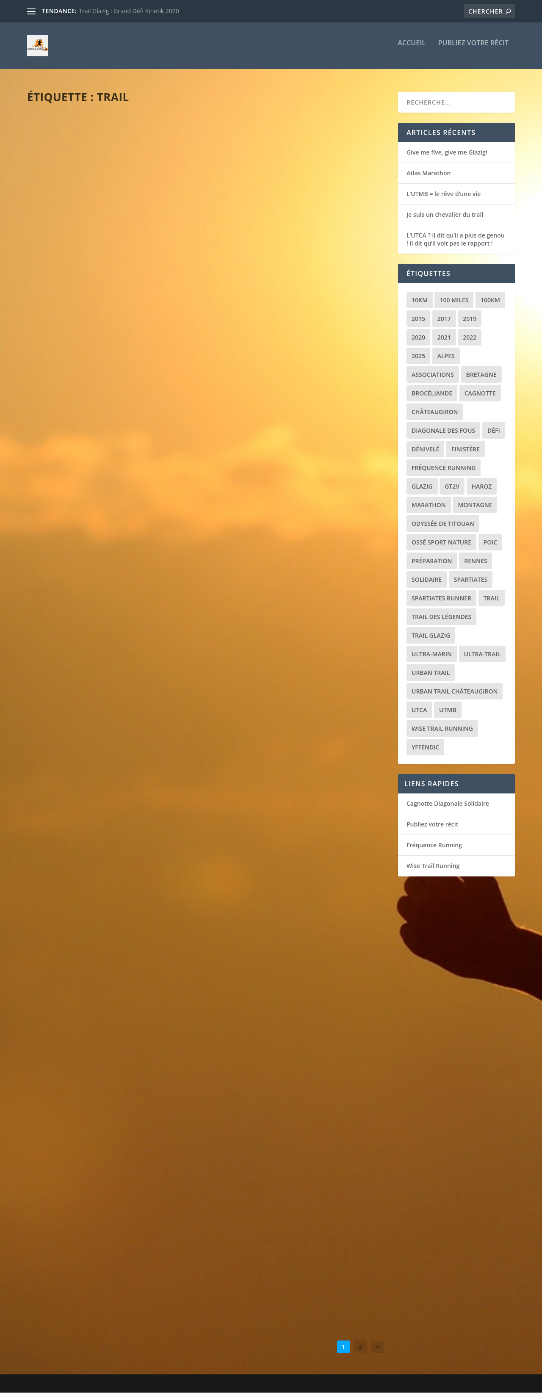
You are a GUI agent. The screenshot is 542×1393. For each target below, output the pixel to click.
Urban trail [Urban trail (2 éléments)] (431, 673)
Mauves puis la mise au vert (275, 1033)
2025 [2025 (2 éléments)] (418, 356)
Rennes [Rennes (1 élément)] (475, 561)
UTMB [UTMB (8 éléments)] (447, 710)
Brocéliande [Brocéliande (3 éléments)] (432, 393)
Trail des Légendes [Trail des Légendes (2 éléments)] (441, 617)
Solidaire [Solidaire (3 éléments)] (427, 579)
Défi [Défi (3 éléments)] (493, 430)
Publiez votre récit (473, 49)
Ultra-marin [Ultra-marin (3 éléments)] (432, 654)
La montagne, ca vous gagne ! (280, 1234)
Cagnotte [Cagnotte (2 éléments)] (480, 393)
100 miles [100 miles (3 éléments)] (454, 300)
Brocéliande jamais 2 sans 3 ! (92, 1252)
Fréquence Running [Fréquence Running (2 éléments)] (444, 468)
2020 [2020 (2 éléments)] (418, 337)
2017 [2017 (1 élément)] (444, 319)
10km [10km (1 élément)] (420, 300)
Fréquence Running (434, 845)
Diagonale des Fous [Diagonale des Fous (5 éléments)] (443, 430)
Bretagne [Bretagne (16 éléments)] (481, 374)
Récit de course (112, 240)
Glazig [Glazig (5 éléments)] (422, 486)
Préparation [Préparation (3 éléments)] (432, 561)
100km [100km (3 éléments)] (490, 300)
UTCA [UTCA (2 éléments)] (419, 710)
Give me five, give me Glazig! (446, 152)
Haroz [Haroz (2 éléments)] (482, 486)
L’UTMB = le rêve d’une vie (270, 227)
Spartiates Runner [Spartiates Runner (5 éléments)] (441, 598)
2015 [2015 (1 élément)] (418, 319)
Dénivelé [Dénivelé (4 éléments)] (425, 449)
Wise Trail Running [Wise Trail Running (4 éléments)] (442, 728)
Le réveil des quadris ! (264, 428)
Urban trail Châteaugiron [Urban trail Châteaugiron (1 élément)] (455, 691)
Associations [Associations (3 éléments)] (433, 374)
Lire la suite (60, 284)
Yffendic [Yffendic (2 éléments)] (425, 747)
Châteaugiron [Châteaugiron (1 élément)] (435, 412)
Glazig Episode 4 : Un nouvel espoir (290, 630)
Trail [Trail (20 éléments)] (492, 598)
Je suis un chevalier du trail (92, 428)
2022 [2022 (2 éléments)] (469, 337)
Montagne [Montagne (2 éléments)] (475, 505)
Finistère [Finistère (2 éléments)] (465, 449)
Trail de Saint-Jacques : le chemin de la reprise (113, 634)
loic (49, 240)
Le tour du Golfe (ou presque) (280, 831)
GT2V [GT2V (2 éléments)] (452, 486)
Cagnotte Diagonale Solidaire (447, 803)
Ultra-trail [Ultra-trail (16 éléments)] (482, 654)
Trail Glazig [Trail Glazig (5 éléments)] (431, 635)
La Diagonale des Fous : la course (102, 1051)
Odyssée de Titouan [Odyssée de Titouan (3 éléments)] (443, 524)
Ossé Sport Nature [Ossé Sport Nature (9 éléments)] (441, 542)
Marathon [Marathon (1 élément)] (429, 505)
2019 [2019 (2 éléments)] (469, 319)
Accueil (411, 49)
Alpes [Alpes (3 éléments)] (446, 356)
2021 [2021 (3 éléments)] (444, 337)
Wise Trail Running (432, 866)
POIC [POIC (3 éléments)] (491, 542)
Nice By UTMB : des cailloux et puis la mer (109, 845)
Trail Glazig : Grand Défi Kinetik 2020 (129, 11)
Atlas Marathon (68, 227)
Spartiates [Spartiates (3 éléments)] (470, 579)
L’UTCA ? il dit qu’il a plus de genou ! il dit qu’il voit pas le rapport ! (455, 239)
